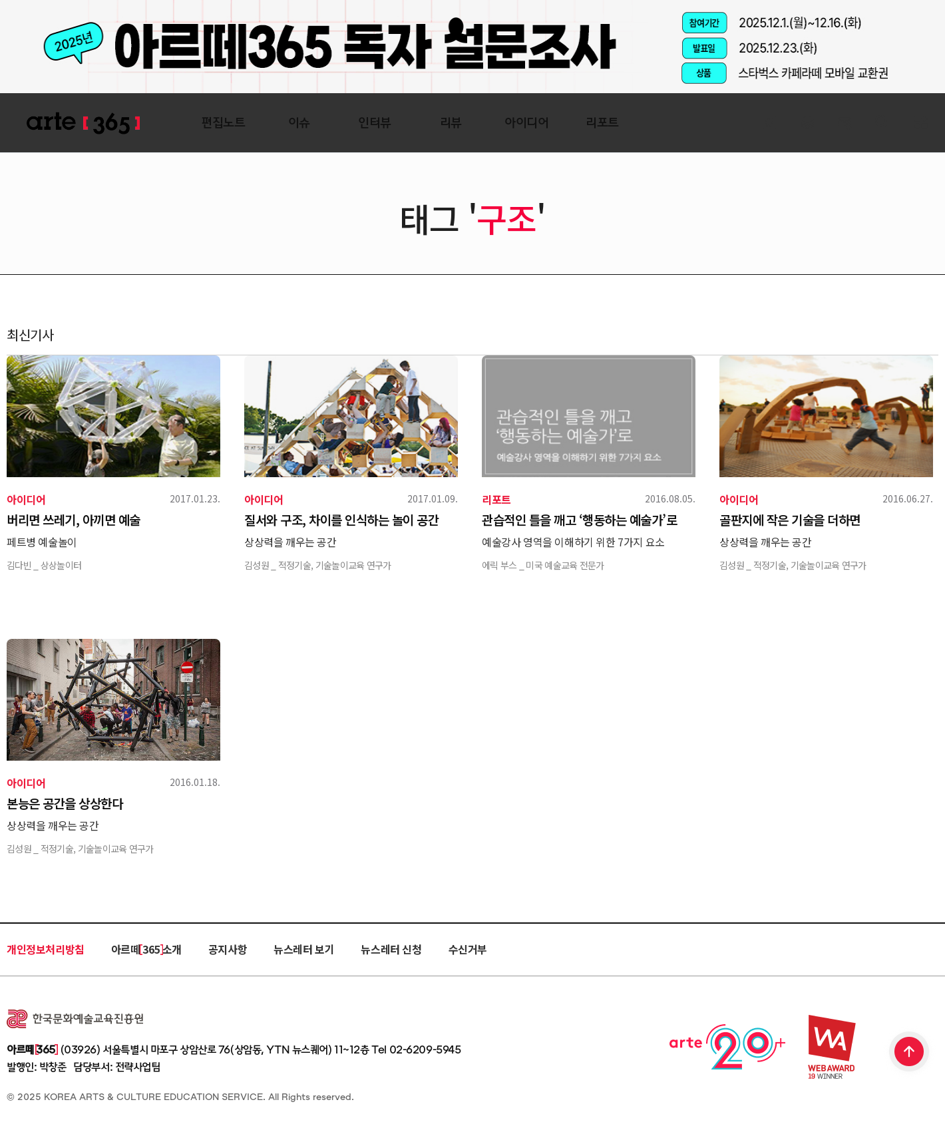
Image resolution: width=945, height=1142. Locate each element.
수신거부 (468, 949)
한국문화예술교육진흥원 (75, 1019)
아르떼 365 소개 (146, 949)
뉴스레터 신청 (391, 949)
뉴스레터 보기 (304, 949)
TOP (909, 1052)
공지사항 (227, 949)
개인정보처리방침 (46, 949)
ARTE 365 (83, 123)
